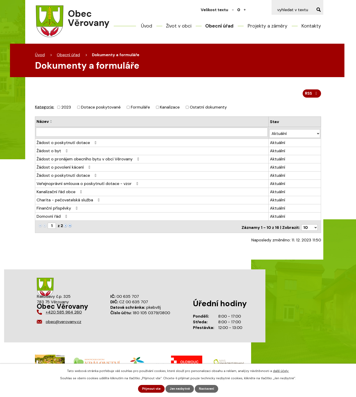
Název (43, 123)
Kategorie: (44, 108)
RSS (311, 95)
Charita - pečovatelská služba (69, 200)
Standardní (239, 10)
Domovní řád (53, 216)
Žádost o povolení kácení (64, 167)
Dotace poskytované (101, 108)
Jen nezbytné (180, 389)
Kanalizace (170, 108)
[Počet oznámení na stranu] (309, 226)
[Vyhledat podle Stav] (295, 133)
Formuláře (140, 108)
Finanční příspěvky (58, 208)
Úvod (146, 26)
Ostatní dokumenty (208, 108)
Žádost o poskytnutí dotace (67, 143)
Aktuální (278, 143)
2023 (66, 108)
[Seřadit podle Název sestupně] (51, 124)
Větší (244, 10)
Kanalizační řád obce (60, 192)
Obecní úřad (219, 26)
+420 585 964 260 (64, 311)
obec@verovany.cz (63, 320)
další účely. (281, 370)
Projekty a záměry (267, 26)
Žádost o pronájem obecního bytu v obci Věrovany (89, 159)
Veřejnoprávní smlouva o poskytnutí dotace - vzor (88, 184)
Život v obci (178, 26)
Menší (233, 10)
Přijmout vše (150, 389)
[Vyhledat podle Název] (152, 133)
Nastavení (208, 389)
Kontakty (311, 26)
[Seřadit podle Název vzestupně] (51, 122)
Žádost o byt (53, 151)
